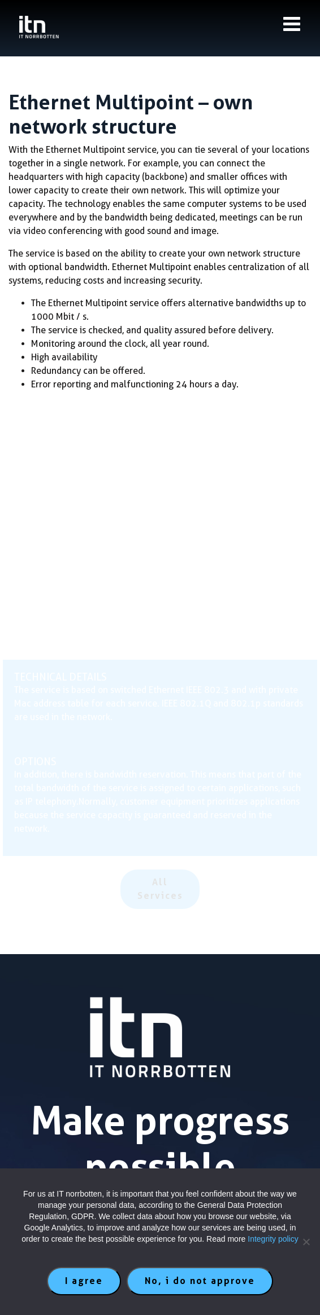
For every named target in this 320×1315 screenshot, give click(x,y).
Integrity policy (273, 1238)
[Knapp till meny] (292, 23)
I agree (84, 1281)
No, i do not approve (200, 1281)
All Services (160, 889)
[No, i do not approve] (306, 1241)
